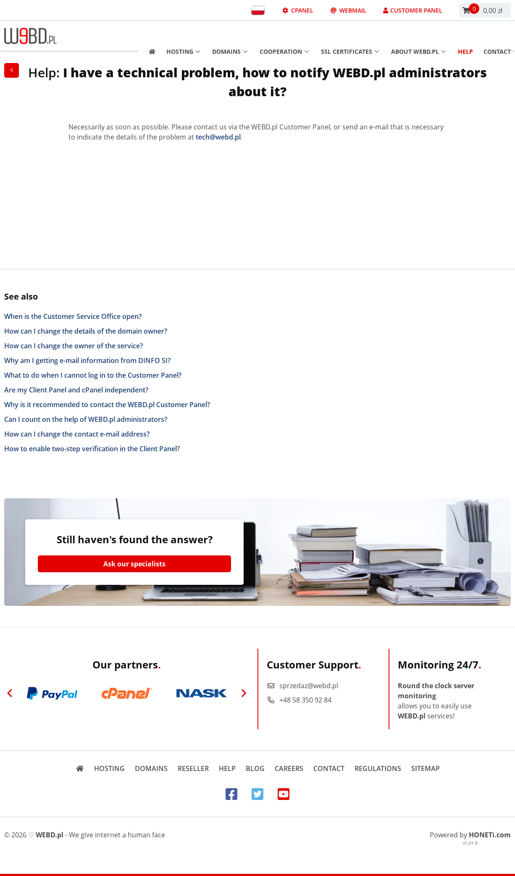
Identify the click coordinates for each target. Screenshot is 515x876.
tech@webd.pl (218, 137)
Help (465, 36)
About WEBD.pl (418, 36)
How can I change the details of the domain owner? (85, 331)
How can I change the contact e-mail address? (77, 434)
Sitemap (425, 768)
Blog (255, 768)
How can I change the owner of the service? (73, 345)
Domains (230, 36)
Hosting (183, 36)
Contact (497, 36)
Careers (289, 768)
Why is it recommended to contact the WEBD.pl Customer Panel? (107, 404)
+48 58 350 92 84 (299, 700)
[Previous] (9, 693)
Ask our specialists (134, 563)
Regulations (378, 768)
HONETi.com (490, 834)
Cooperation (284, 36)
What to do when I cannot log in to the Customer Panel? (92, 375)
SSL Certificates (350, 36)
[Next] (243, 693)
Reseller (193, 768)
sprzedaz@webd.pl (302, 685)
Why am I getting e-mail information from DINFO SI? (87, 360)
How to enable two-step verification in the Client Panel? (92, 448)
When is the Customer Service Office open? (73, 316)
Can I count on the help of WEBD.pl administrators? (85, 419)
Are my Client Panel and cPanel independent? (76, 390)
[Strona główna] (149, 36)
